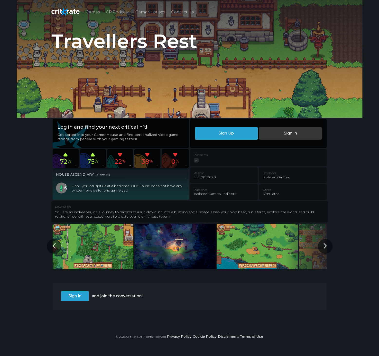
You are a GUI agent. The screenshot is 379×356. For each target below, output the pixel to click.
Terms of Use (251, 336)
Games (93, 12)
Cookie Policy (205, 336)
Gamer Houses (150, 12)
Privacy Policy (179, 336)
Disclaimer (227, 336)
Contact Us (182, 12)
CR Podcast (117, 12)
